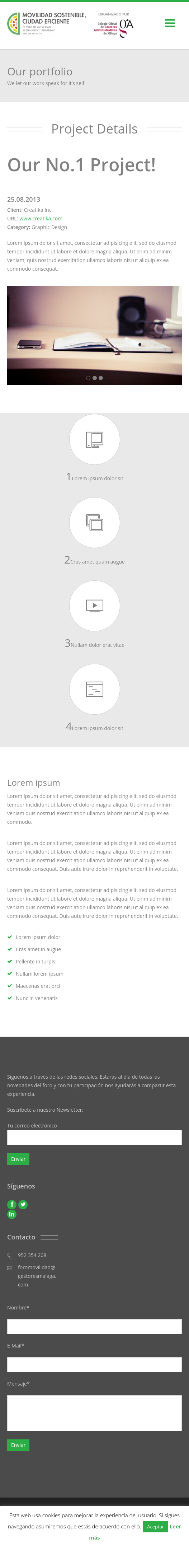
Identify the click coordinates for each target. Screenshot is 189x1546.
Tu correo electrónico (94, 1134)
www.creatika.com (40, 218)
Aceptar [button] (155, 1526)
